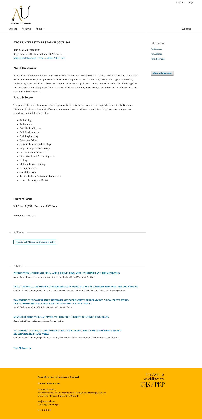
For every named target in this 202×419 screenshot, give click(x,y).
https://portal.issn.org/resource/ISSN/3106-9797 (39, 58)
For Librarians (158, 58)
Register (180, 2)
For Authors (156, 54)
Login (191, 2)
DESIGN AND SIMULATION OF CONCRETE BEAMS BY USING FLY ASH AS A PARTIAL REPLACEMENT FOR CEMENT (75, 286)
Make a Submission (162, 73)
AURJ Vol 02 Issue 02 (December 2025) (36, 242)
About (39, 28)
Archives (26, 28)
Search (186, 28)
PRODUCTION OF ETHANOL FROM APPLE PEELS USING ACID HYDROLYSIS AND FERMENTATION (66, 273)
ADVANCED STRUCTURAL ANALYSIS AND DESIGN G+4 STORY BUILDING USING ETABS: (61, 317)
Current (13, 28)
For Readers (156, 49)
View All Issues (20, 348)
